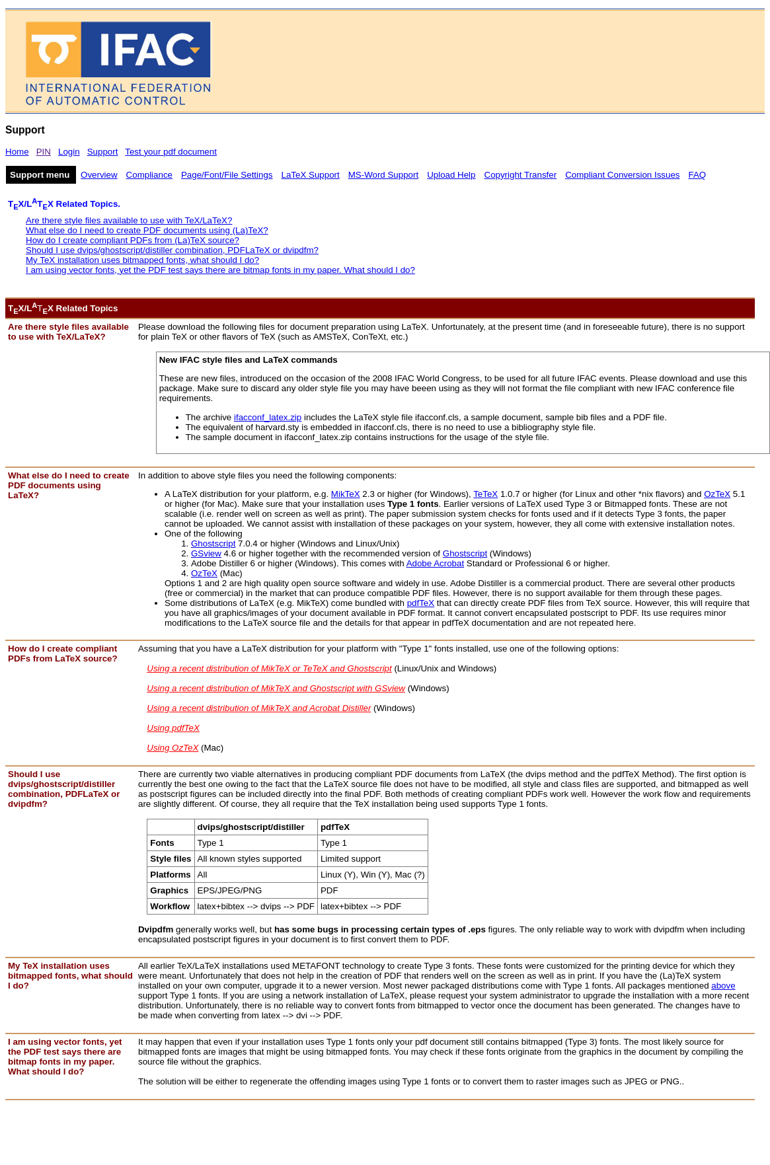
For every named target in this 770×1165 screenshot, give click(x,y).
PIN (43, 152)
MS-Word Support (383, 175)
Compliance (149, 175)
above (723, 986)
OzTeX (717, 494)
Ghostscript (213, 543)
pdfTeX (421, 603)
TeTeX (485, 494)
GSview (206, 553)
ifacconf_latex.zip (267, 417)
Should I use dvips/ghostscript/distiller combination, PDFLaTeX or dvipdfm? (172, 250)
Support (102, 152)
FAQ (698, 175)
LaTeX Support (311, 175)
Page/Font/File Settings (227, 175)
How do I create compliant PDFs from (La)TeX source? (132, 240)
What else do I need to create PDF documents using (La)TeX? (147, 230)
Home (17, 152)
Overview (99, 175)
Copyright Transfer (520, 175)
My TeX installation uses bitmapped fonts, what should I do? (142, 260)
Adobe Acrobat (435, 563)
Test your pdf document (171, 152)
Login (69, 152)
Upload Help (451, 175)
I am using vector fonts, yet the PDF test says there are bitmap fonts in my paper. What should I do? (220, 270)
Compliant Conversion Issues (622, 175)
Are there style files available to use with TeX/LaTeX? (129, 220)
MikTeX (345, 494)
